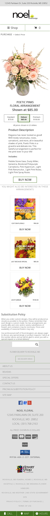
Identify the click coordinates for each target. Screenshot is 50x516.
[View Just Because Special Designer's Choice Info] (25, 247)
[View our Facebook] (20, 404)
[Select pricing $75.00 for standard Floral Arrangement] (11, 118)
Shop (12, 28)
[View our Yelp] (30, 404)
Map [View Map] (25, 513)
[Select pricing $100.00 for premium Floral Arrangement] (36, 118)
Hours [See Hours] (42, 513)
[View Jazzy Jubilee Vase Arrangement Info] (25, 285)
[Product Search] (25, 344)
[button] (25, 452)
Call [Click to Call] (8, 513)
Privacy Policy (13, 501)
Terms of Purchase (32, 501)
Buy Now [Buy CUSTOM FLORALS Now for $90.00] (25, 229)
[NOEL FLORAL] (25, 21)
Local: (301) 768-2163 (25, 423)
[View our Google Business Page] (25, 404)
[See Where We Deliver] (25, 359)
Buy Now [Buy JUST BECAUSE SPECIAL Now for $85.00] (25, 267)
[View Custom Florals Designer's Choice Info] (25, 209)
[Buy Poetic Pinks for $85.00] (25, 180)
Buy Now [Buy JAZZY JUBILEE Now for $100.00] (25, 306)
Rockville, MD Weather (13, 493)
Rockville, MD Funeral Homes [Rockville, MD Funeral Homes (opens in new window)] (17, 479)
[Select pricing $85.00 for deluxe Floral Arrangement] (23, 118)
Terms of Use (25, 506)
